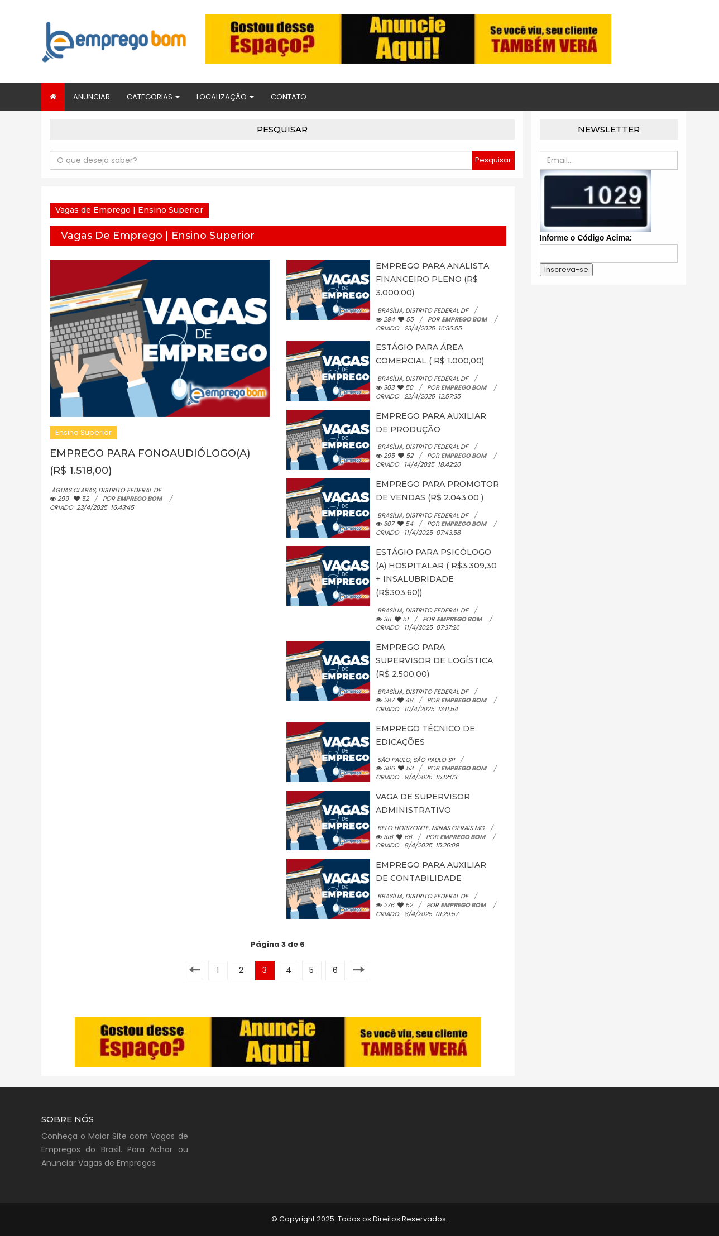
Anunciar (91, 97)
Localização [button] (225, 97)
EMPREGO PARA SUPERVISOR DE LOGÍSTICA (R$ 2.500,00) (434, 660)
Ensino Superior (83, 432)
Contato (288, 97)
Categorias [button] (153, 97)
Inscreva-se (566, 269)
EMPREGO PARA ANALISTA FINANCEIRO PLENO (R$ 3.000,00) (432, 279)
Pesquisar (493, 160)
